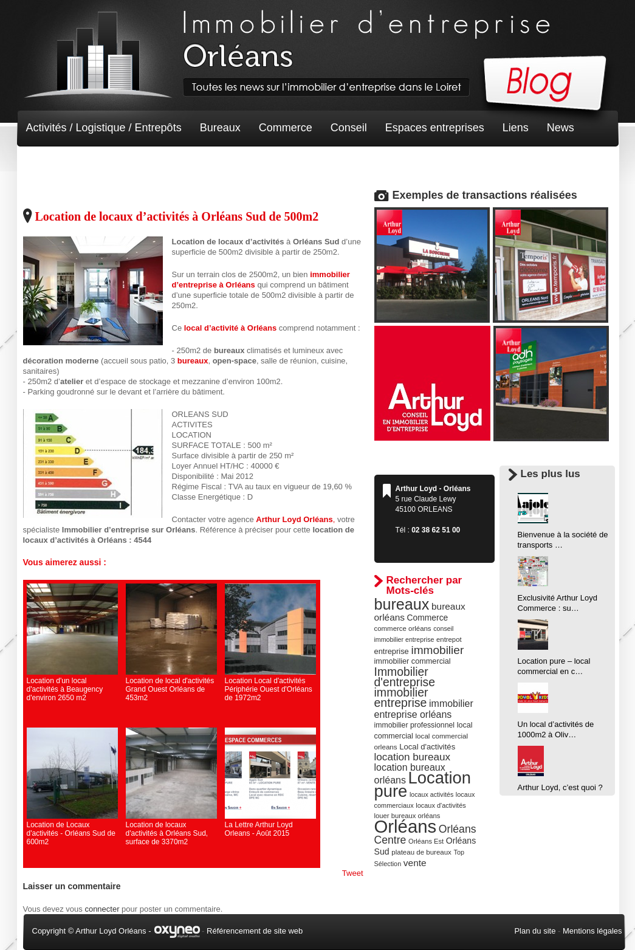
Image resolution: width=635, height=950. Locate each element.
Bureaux (220, 128)
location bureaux (412, 757)
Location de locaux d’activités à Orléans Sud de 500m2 (177, 216)
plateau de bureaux (421, 852)
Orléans (405, 826)
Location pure (423, 784)
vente (415, 863)
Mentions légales (592, 930)
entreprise (391, 651)
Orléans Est (426, 841)
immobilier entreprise (401, 697)
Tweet (352, 873)
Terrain (115, 164)
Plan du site (534, 930)
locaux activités (431, 794)
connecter (101, 909)
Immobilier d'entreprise (405, 677)
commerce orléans (402, 628)
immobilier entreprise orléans (423, 709)
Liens (516, 128)
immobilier (437, 650)
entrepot (449, 639)
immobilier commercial (412, 661)
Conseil (349, 128)
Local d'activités (427, 746)
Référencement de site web (255, 930)
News (560, 128)
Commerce (285, 128)
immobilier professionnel (414, 725)
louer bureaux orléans (407, 815)
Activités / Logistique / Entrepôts (104, 128)
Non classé (53, 164)
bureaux (402, 604)
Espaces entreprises (434, 128)
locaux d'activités (440, 805)
